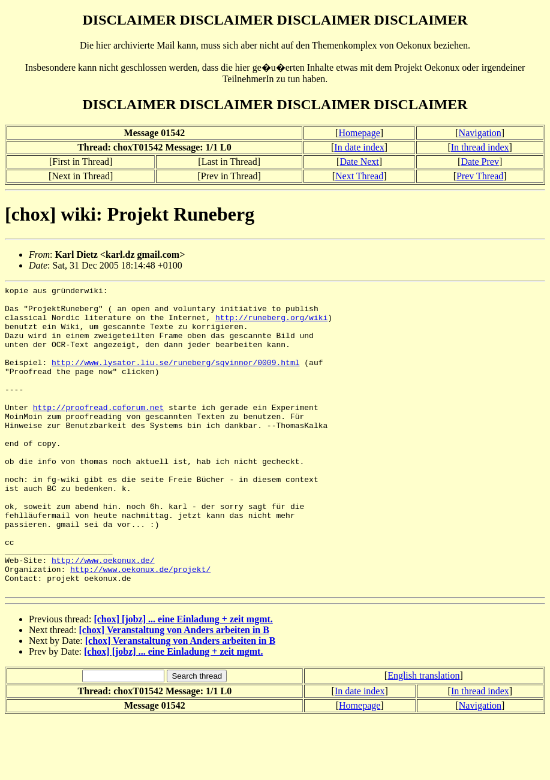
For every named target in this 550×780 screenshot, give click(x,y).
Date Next (358, 161)
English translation (423, 736)
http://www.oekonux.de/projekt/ (140, 626)
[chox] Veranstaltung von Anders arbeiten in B (174, 691)
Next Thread (359, 176)
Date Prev (480, 161)
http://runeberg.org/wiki (271, 324)
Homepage (359, 133)
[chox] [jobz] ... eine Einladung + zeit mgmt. (183, 680)
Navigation (480, 133)
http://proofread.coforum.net (98, 432)
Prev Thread (479, 176)
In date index (359, 147)
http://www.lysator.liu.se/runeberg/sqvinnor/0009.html (175, 378)
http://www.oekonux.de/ (103, 615)
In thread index (480, 147)
